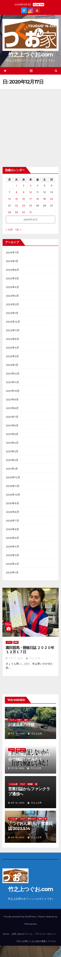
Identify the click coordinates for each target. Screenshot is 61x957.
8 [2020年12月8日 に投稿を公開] (16, 192)
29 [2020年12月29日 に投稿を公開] (16, 212)
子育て (19, 720)
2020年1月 (12, 572)
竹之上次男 (33, 658)
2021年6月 (12, 425)
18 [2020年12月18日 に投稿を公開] (37, 198)
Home (6, 934)
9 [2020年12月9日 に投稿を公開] (23, 192)
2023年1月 (12, 313)
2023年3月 (12, 295)
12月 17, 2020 (16, 658)
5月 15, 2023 (17, 837)
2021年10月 (13, 390)
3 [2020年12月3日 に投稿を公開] (30, 185)
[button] (56, 70)
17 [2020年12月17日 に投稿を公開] (30, 198)
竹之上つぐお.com (30, 54)
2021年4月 (12, 442)
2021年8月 (12, 408)
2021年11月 (12, 382)
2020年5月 (12, 537)
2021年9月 (12, 399)
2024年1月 (12, 261)
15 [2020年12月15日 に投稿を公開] (16, 198)
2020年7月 (12, 520)
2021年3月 (12, 451)
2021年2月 (12, 460)
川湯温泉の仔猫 (21, 724)
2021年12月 (13, 373)
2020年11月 (13, 486)
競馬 (16, 642)
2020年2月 (12, 563)
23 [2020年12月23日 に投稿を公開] (23, 205)
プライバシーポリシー (45, 934)
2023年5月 (12, 278)
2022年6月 (12, 339)
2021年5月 (12, 434)
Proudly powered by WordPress (20, 916)
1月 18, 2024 (17, 768)
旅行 (26, 720)
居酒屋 (30, 784)
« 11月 (9, 229)
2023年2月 (12, 304)
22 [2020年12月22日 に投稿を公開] (16, 205)
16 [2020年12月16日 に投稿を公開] (23, 198)
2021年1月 (12, 468)
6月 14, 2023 (17, 803)
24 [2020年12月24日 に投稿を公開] (30, 205)
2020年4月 (12, 546)
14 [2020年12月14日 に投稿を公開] (9, 198)
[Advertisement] (30, 121)
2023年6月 (12, 269)
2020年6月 (12, 529)
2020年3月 (12, 555)
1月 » (18, 229)
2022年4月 (12, 347)
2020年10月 (13, 494)
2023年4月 (12, 287)
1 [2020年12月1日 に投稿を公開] (16, 185)
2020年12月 (13, 477)
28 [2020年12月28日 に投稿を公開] (9, 212)
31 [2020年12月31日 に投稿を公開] (30, 212)
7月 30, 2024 (18, 733)
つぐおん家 (13, 784)
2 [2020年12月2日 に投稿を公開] (23, 185)
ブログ (9, 642)
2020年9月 (12, 503)
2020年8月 (12, 512)
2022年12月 (13, 321)
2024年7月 (12, 252)
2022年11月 (13, 330)
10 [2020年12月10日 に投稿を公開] (30, 192)
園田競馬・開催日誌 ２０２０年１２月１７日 (30, 650)
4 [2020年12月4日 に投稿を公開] (37, 185)
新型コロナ (21, 749)
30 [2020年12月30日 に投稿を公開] (23, 212)
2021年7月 (12, 416)
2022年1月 (12, 364)
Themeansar (30, 924)
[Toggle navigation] (31, 70)
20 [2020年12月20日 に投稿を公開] (51, 198)
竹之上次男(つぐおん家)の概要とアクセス (36, 941)
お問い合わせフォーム (22, 934)
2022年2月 (12, 356)
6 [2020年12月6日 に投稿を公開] (51, 185)
